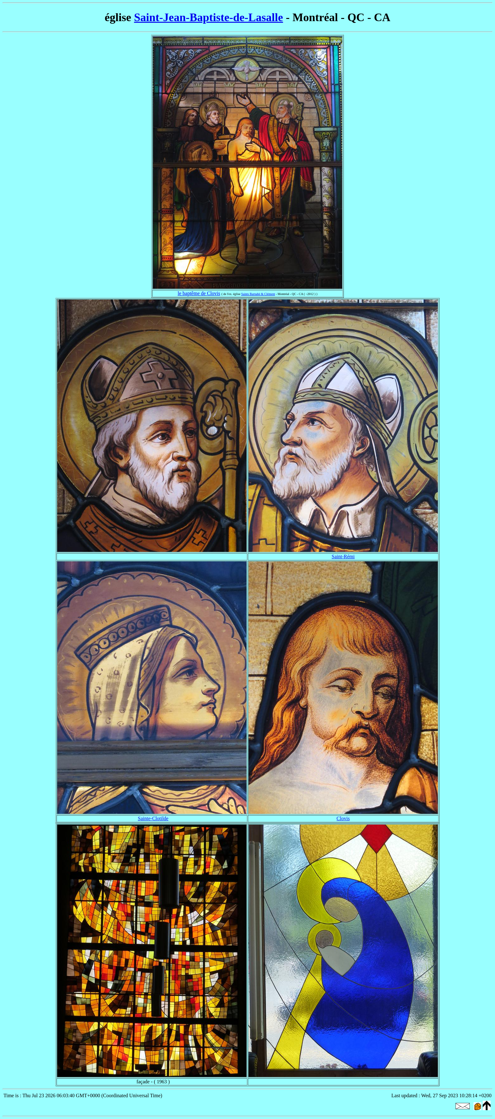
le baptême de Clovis (199, 293)
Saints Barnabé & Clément (258, 294)
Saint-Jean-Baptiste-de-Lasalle (208, 17)
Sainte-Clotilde (153, 818)
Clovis (343, 818)
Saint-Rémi (343, 556)
